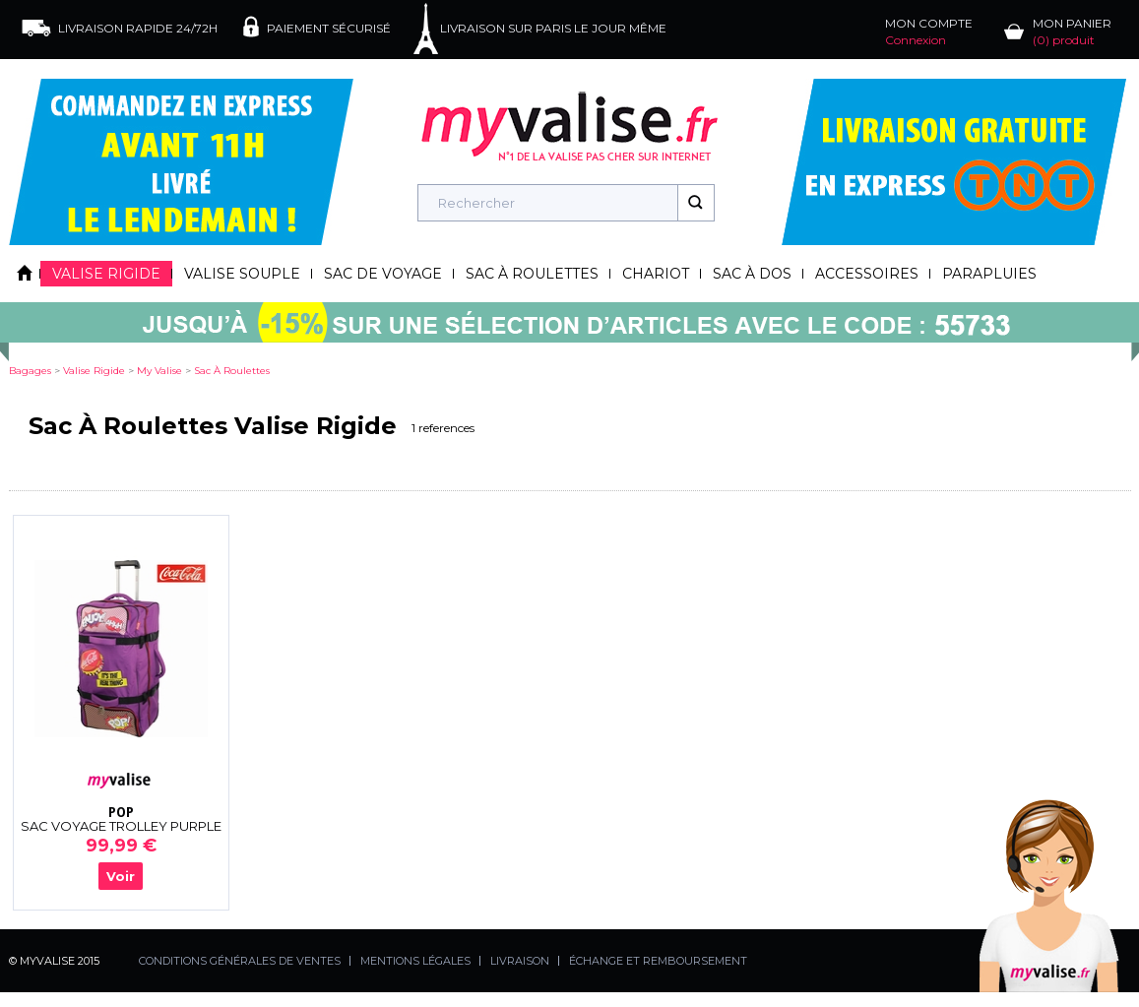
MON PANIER (1072, 31)
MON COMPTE (929, 31)
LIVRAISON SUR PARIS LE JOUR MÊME (553, 28)
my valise (159, 370)
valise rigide (94, 370)
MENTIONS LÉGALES (415, 961)
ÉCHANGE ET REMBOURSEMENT (658, 961)
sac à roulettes (232, 370)
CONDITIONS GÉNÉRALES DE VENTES (240, 961)
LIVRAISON (519, 961)
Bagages (30, 370)
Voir (120, 876)
